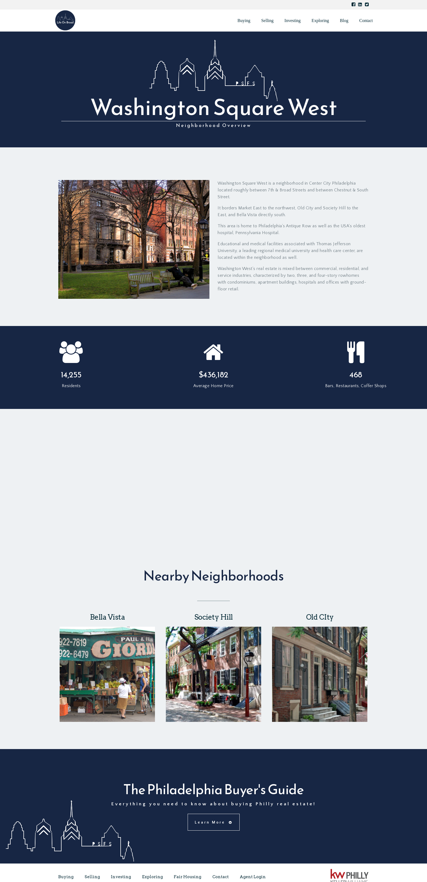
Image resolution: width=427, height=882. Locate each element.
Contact (366, 20)
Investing (293, 20)
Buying (243, 20)
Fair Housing (187, 876)
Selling (267, 20)
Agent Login (253, 876)
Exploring (320, 20)
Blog (344, 20)
